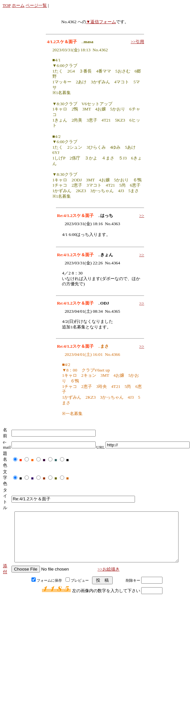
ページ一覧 (36, 5)
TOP (6, 5)
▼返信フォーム (101, 21)
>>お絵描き (109, 578)
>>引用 (137, 41)
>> (141, 215)
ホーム (18, 5)
